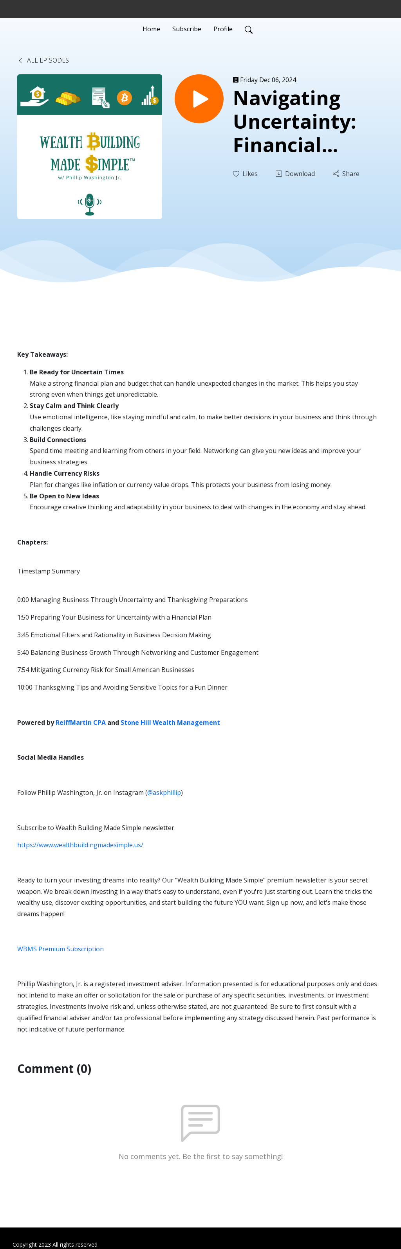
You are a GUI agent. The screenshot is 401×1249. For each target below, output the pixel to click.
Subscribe (186, 29)
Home (151, 29)
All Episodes (43, 60)
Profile (223, 29)
